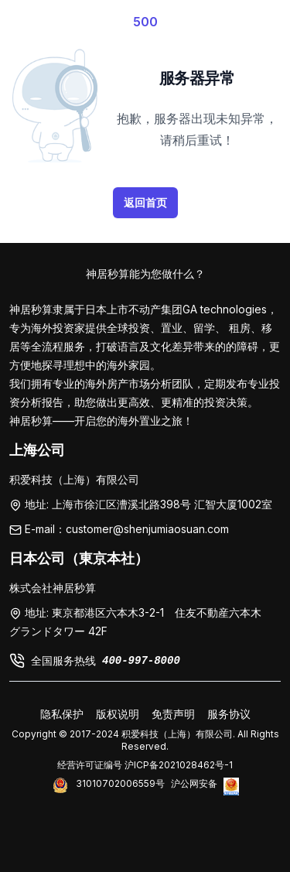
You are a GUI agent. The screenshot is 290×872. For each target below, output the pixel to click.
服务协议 (229, 713)
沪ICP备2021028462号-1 (179, 765)
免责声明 (173, 713)
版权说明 (117, 713)
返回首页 (145, 202)
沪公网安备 (194, 783)
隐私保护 (62, 713)
